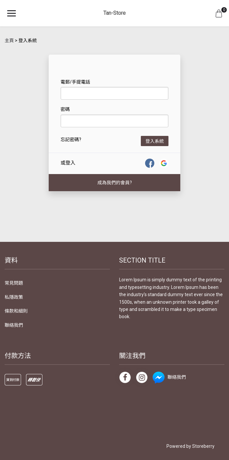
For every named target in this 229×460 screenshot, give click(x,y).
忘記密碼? (71, 139)
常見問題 (14, 283)
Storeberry (203, 446)
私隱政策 (14, 297)
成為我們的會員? (114, 182)
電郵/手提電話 (75, 82)
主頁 (9, 40)
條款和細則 (16, 311)
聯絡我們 (14, 325)
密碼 (65, 109)
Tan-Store (114, 13)
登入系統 (154, 141)
